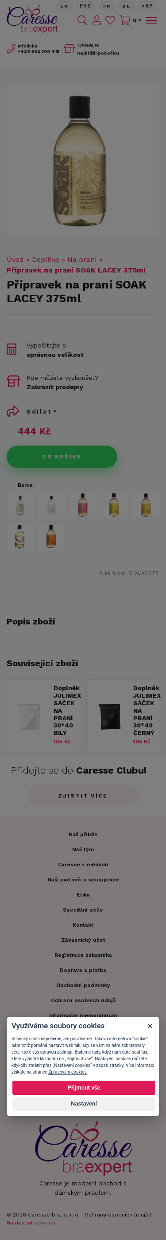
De (126, 6)
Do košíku (62, 457)
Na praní (82, 259)
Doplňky (45, 259)
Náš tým (83, 849)
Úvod (15, 259)
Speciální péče (83, 910)
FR (107, 6)
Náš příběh (83, 834)
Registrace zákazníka (83, 955)
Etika (83, 895)
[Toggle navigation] (150, 20)
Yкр (147, 6)
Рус (86, 6)
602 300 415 (38, 51)
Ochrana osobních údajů (116, 1215)
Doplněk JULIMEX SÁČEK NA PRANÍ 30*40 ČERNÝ (144, 710)
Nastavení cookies (31, 1223)
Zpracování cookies (67, 1072)
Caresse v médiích (83, 864)
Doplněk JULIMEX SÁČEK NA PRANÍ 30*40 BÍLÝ (64, 710)
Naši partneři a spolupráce (83, 880)
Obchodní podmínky (83, 985)
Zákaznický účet (83, 940)
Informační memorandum (83, 1015)
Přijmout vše (83, 1087)
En (64, 6)
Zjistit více (83, 796)
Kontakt (83, 925)
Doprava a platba (83, 970)
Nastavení (84, 1103)
